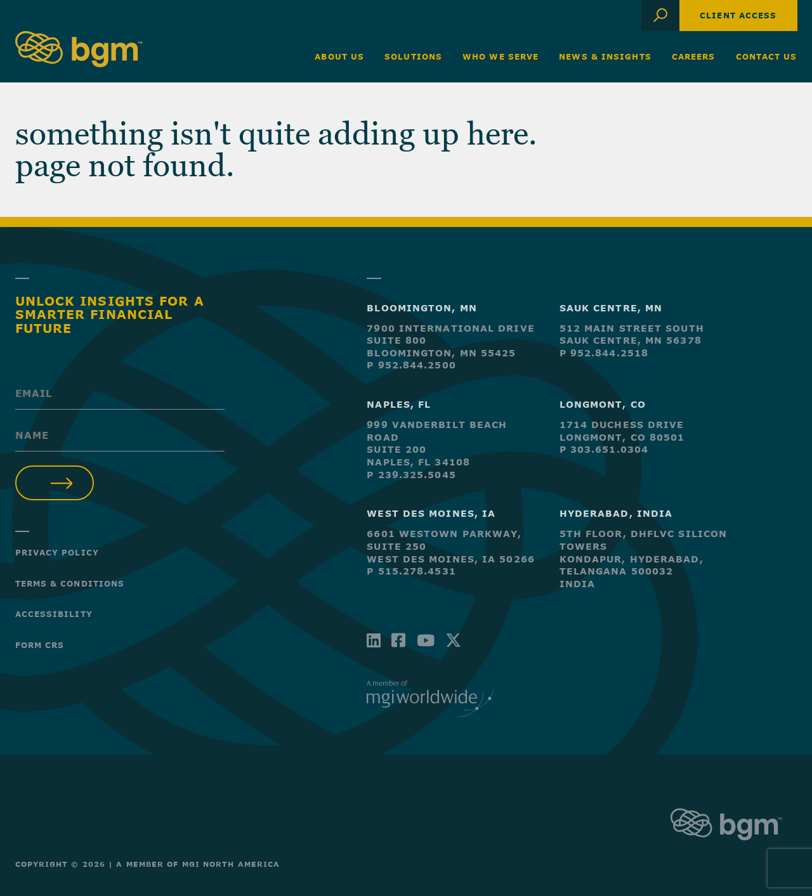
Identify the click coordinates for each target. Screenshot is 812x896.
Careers (694, 56)
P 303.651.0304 (604, 449)
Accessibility (54, 613)
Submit (55, 483)
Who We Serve (500, 56)
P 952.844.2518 (604, 352)
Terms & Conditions (70, 583)
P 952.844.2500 (411, 365)
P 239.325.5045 (411, 474)
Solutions (413, 56)
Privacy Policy (57, 552)
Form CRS (40, 644)
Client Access (738, 15)
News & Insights (605, 56)
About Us (339, 56)
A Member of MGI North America (198, 864)
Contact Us (766, 56)
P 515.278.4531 (411, 571)
